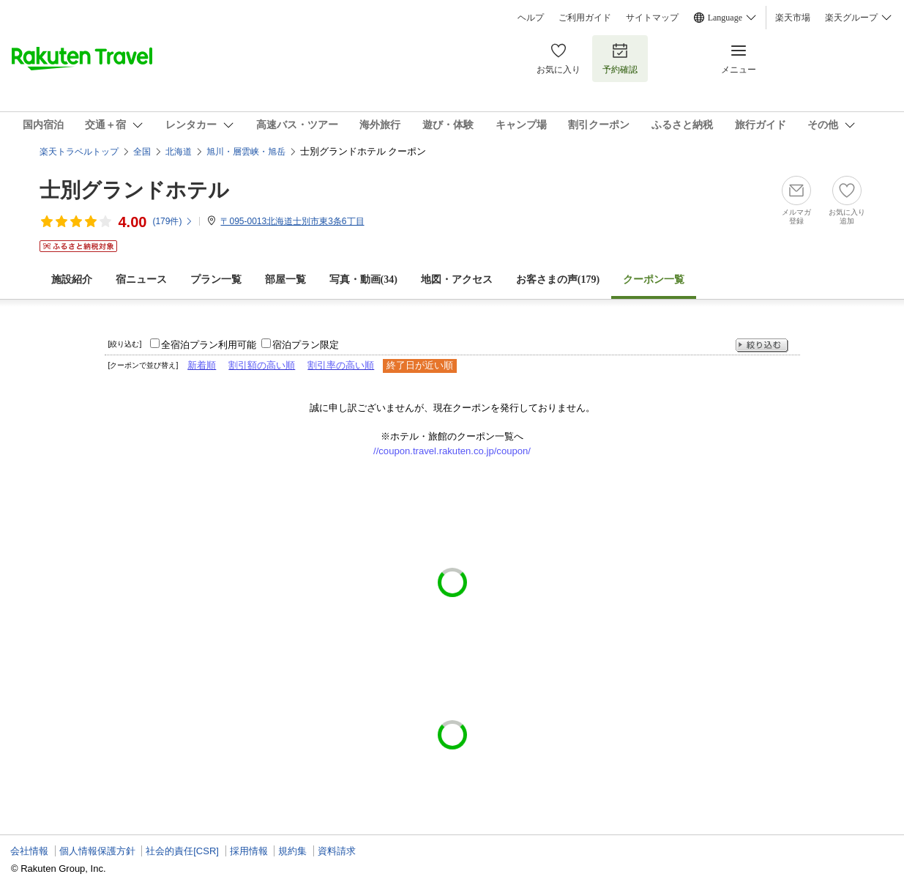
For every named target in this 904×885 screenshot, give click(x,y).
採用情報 (249, 850)
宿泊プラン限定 (305, 344)
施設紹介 (71, 279)
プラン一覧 (216, 279)
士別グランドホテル (134, 190)
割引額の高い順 (261, 365)
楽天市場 (792, 17)
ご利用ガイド (585, 17)
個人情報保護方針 (97, 850)
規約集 (292, 850)
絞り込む (762, 345)
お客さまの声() (557, 279)
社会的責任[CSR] (182, 850)
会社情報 (29, 850)
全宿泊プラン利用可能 (208, 344)
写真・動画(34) (363, 279)
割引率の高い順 (340, 365)
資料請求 (337, 850)
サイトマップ (652, 17)
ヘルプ (531, 17)
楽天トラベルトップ (79, 152)
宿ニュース (141, 279)
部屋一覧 (285, 279)
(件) (172, 221)
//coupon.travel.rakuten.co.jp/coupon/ (452, 450)
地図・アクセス (457, 279)
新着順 (201, 365)
